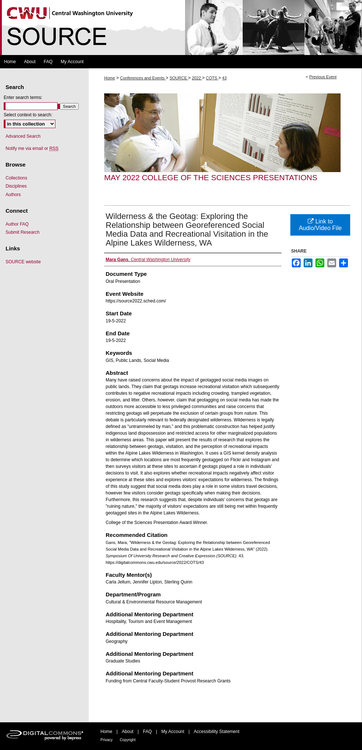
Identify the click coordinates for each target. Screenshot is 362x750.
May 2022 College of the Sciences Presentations (210, 177)
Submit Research (23, 232)
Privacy (106, 740)
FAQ (147, 731)
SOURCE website (23, 261)
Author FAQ (17, 224)
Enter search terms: (23, 97)
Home (109, 78)
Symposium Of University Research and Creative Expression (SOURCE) (181, 27)
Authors (13, 194)
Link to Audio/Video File (320, 224)
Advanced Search (23, 136)
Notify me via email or (32, 148)
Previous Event (323, 77)
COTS (212, 78)
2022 (197, 78)
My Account (172, 731)
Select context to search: (28, 114)
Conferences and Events (143, 78)
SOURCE (179, 78)
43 (224, 78)
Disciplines (16, 186)
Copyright (128, 740)
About (127, 731)
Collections (16, 178)
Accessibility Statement (216, 731)
